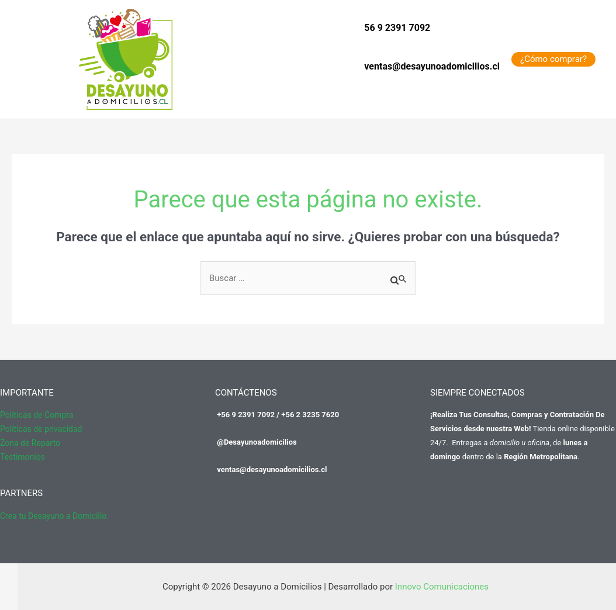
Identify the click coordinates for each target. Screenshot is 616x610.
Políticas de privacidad (41, 429)
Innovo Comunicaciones (442, 586)
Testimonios (22, 457)
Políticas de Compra (36, 415)
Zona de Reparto (30, 443)
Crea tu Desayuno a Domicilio (53, 516)
